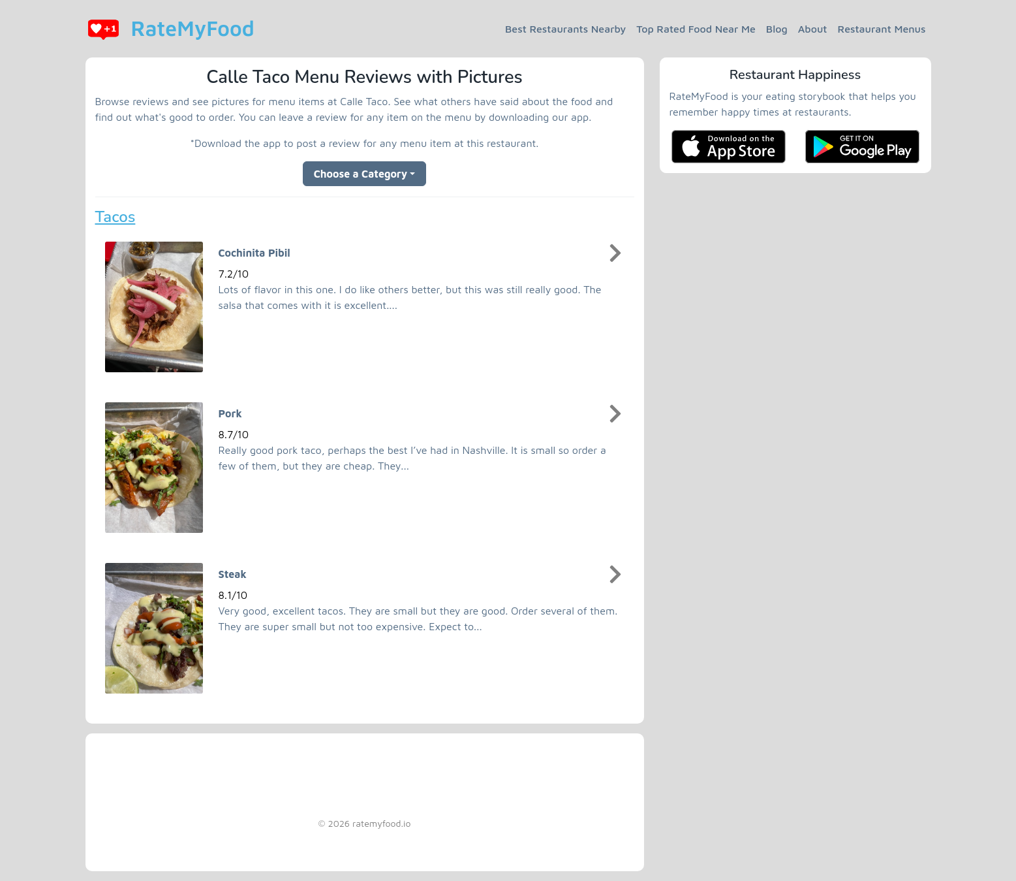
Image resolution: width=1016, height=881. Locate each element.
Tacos (115, 216)
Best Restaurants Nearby (565, 29)
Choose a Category (361, 174)
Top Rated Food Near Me (696, 29)
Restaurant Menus (882, 29)
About (812, 29)
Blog (777, 29)
